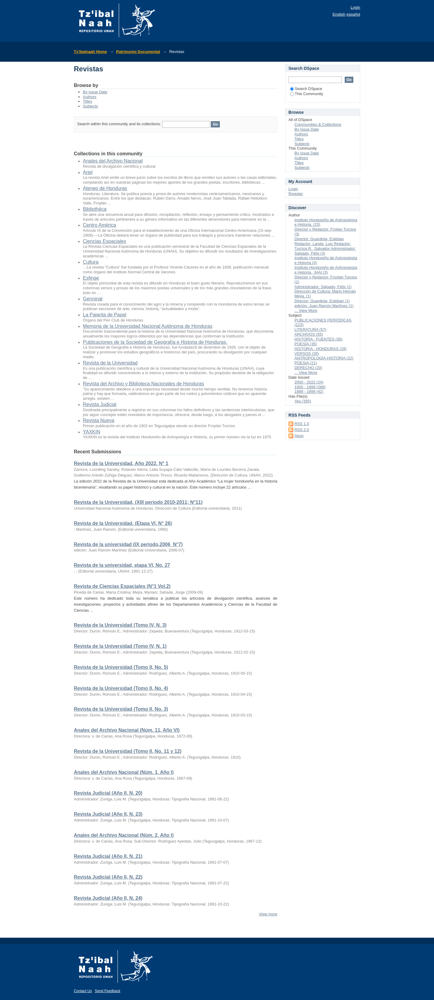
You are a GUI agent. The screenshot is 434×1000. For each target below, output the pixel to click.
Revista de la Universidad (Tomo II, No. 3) (121, 709)
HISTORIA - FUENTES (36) (318, 339)
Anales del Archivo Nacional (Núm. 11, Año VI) (127, 730)
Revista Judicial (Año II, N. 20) (108, 793)
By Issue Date (95, 92)
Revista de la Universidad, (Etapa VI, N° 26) (123, 523)
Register (295, 193)
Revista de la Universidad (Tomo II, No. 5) (121, 667)
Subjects (90, 106)
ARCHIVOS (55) (308, 334)
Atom (298, 435)
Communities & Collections (317, 124)
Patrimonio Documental (138, 51)
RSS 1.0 (301, 423)
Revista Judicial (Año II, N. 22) (108, 877)
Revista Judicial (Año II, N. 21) (108, 856)
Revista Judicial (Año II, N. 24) (108, 898)
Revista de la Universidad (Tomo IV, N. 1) (120, 646)
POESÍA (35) (305, 344)
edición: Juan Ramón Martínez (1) (324, 305)
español (353, 14)
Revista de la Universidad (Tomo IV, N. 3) (120, 625)
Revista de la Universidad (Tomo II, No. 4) (121, 688)
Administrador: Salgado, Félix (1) (322, 286)
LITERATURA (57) (310, 329)
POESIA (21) (305, 363)
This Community (306, 94)
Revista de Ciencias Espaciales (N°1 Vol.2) (122, 586)
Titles (87, 101)
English (338, 14)
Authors (89, 97)
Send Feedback (108, 991)
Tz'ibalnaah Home (90, 51)
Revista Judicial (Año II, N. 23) (108, 814)
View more (268, 914)
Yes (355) (302, 401)
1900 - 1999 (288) (310, 387)
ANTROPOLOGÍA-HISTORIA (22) (324, 358)
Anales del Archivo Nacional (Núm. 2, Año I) (124, 835)
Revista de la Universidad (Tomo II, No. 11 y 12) (127, 751)
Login (355, 7)
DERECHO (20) (308, 367)
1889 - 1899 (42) (308, 391)
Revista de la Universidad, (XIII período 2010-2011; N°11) (138, 502)
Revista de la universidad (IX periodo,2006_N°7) (128, 544)
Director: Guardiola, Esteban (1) (322, 301)
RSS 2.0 (301, 429)
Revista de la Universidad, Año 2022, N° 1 (121, 463)
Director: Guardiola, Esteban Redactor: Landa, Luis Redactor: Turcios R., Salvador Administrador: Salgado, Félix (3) (325, 246)
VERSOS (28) (306, 353)
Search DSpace (306, 88)
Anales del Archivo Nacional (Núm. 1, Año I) (124, 772)
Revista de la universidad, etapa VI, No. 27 (122, 565)
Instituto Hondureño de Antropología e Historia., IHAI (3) (325, 270)
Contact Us (83, 991)
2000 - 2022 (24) (308, 382)
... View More (305, 310)
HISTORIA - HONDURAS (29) (320, 348)
